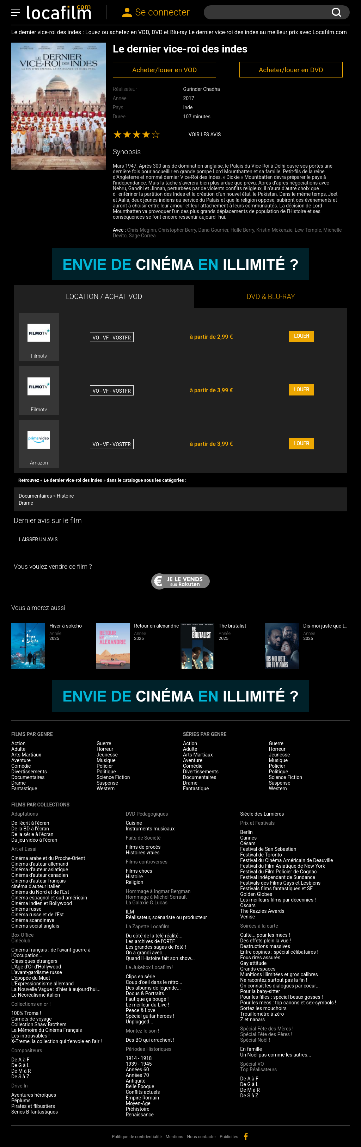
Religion (134, 882)
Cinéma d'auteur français (38, 881)
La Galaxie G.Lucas (146, 902)
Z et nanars (252, 1019)
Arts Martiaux (26, 755)
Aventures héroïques (33, 1095)
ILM (130, 912)
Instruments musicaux (150, 828)
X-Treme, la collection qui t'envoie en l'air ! (56, 1041)
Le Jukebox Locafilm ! (149, 967)
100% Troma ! (26, 1013)
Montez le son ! (142, 1031)
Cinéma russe (26, 909)
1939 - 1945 (139, 1064)
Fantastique (24, 788)
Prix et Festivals (257, 823)
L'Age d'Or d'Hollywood (36, 967)
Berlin (246, 832)
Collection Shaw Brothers (38, 1024)
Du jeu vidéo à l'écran (34, 840)
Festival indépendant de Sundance (277, 877)
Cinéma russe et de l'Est (37, 914)
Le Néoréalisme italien (35, 995)
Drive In (19, 1086)
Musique (106, 760)
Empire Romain (142, 1098)
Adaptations (24, 814)
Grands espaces (257, 969)
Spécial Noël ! (255, 1040)
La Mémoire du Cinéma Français (46, 1030)
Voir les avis (205, 134)
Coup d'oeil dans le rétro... (154, 982)
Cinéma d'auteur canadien (39, 875)
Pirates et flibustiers (33, 1106)
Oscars (248, 905)
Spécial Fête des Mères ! (266, 1028)
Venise (247, 917)
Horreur (105, 749)
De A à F (20, 1059)
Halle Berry (242, 230)
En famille (251, 1049)
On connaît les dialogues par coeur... (279, 986)
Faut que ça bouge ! (147, 999)
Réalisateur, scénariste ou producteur (166, 917)
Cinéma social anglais (35, 926)
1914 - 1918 (139, 1058)
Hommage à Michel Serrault (156, 897)
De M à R (21, 1071)
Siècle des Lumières (262, 814)
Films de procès (143, 847)
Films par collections (40, 805)
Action (18, 743)
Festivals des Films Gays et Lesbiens (280, 883)
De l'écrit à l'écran (30, 823)
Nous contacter (201, 1136)
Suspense (107, 783)
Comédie (21, 766)
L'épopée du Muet (30, 978)
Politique (106, 771)
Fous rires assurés (260, 957)
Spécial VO (252, 1064)
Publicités (229, 1136)
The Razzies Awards (262, 911)
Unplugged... (139, 1021)
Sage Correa (142, 235)
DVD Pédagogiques (147, 814)
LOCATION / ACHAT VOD (104, 296)
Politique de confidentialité (137, 1136)
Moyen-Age (138, 1103)
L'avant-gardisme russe (36, 972)
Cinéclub (20, 940)
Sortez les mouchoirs (263, 1008)
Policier (105, 766)
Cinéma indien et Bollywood (41, 903)
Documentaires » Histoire (46, 496)
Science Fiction (113, 777)
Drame (26, 503)
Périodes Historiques (149, 1049)
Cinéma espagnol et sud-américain (49, 897)
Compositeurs (26, 1050)
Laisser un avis (38, 539)
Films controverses (146, 862)
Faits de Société (143, 838)
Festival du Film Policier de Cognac (278, 871)
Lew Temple (308, 230)
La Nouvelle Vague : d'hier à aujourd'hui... (55, 989)
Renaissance (140, 1114)
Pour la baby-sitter (260, 991)
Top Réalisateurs (258, 1069)
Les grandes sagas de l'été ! (156, 947)
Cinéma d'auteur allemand (39, 864)
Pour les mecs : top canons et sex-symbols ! (288, 1002)
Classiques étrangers (34, 961)
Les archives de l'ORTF (150, 941)
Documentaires (28, 777)
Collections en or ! (31, 1004)
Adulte (18, 749)
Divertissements (29, 771)
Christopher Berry (177, 230)
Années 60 (137, 1069)
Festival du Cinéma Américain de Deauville (286, 860)
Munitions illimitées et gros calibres (279, 974)
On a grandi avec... (146, 952)
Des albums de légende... (153, 988)
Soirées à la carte (259, 926)
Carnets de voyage (31, 1019)
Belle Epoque (140, 1086)
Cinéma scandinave (32, 920)
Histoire (134, 876)
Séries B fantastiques (34, 1112)
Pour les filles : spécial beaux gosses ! (281, 997)
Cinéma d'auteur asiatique (39, 869)
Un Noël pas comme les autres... (275, 1055)
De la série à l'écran (32, 834)
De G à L (20, 1065)
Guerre (104, 743)
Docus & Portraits (145, 993)
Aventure (21, 760)
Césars (247, 843)
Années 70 (137, 1075)
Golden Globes (256, 894)
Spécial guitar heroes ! (150, 1016)
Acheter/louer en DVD (291, 70)
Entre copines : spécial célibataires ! (279, 952)
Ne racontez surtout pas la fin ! (273, 980)
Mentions (174, 1136)
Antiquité (136, 1081)
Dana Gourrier (213, 230)
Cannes (248, 838)
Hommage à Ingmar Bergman (158, 891)
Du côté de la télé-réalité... (154, 936)
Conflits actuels (143, 1092)
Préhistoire (137, 1109)
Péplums (21, 1100)
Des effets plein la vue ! (265, 940)
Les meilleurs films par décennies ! (278, 900)
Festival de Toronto (261, 855)
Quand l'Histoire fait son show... (160, 958)
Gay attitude (253, 963)
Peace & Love (140, 1010)
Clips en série (140, 976)
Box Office (22, 935)
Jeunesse (107, 755)
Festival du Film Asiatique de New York (282, 866)
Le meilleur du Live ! (147, 1005)
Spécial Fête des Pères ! (266, 1034)
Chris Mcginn (141, 230)
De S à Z (20, 1076)
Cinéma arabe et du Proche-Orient (48, 858)
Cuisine (134, 823)
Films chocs (139, 871)
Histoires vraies (143, 852)
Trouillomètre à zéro (262, 1014)
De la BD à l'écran (30, 828)
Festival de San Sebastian (268, 849)
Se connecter (162, 12)
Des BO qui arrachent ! (150, 1040)
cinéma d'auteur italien (36, 886)
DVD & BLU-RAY (270, 296)
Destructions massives (265, 946)
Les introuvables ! (30, 1036)
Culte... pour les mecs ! (265, 935)
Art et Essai (23, 849)
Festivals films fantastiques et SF (276, 888)
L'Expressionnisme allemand (42, 983)
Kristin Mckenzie (274, 230)
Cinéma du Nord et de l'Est (40, 892)
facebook (245, 1136)
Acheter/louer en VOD (164, 70)
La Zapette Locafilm (148, 926)
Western (106, 788)
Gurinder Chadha (201, 89)
